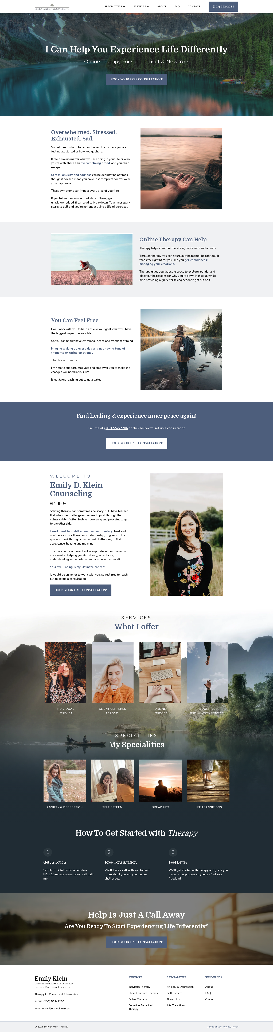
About (161, 6)
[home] (52, 6)
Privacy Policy (230, 1026)
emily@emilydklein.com (56, 1008)
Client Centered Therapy (143, 993)
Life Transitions (176, 1005)
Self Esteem (174, 993)
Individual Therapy (139, 987)
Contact (194, 6)
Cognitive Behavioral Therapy (141, 1007)
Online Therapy (138, 999)
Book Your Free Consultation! (137, 79)
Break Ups (173, 999)
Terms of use (214, 1026)
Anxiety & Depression (180, 987)
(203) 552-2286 (223, 7)
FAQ (177, 6)
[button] (115, 6)
